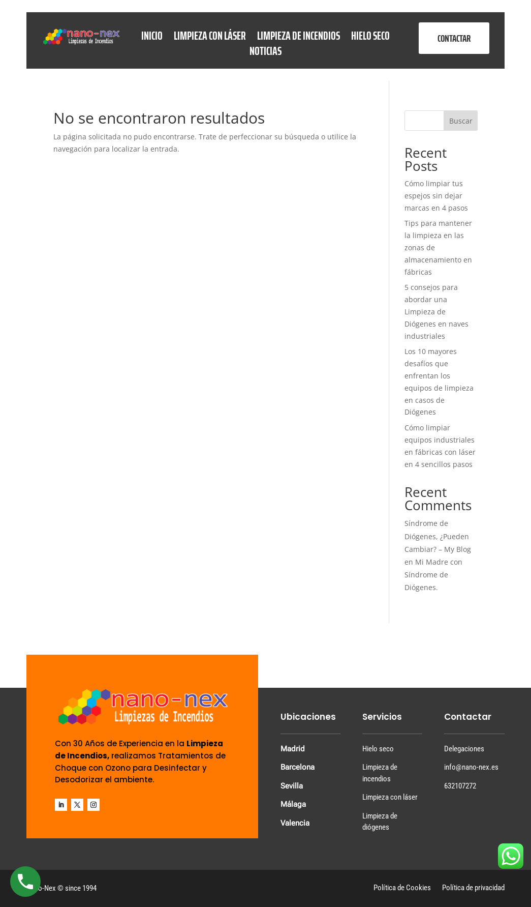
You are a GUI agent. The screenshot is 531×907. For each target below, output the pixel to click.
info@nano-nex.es (471, 767)
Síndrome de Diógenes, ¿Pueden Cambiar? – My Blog (437, 535)
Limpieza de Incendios (298, 37)
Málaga (293, 804)
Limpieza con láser (210, 37)
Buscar (461, 121)
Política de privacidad (473, 888)
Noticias (265, 52)
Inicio (152, 37)
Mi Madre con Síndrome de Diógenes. (433, 574)
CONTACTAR (454, 38)
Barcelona (297, 767)
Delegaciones (464, 748)
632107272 (460, 786)
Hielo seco (370, 37)
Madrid (292, 748)
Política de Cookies (402, 888)
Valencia (294, 823)
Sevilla (291, 786)
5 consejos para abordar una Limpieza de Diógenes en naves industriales (436, 311)
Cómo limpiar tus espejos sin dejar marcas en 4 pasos (436, 196)
